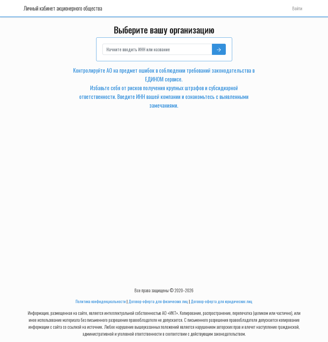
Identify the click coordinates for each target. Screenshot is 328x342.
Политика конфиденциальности (101, 301)
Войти (297, 8)
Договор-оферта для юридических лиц (221, 301)
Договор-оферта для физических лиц (158, 301)
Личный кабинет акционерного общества (63, 8)
